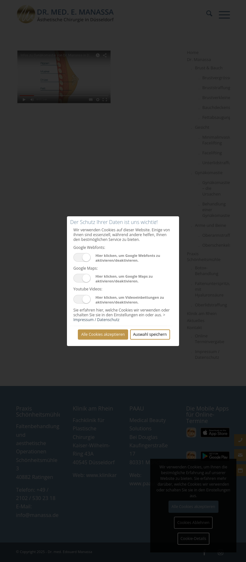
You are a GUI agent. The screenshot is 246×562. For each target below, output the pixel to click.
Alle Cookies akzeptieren (103, 334)
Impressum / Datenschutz (96, 319)
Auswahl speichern (150, 334)
